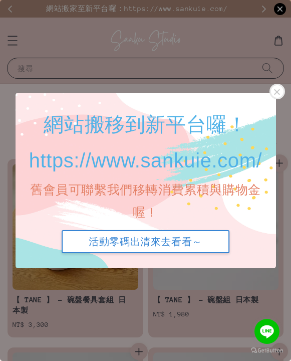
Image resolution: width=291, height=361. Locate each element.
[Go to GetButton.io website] (267, 350)
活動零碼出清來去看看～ (145, 241)
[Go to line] (266, 331)
